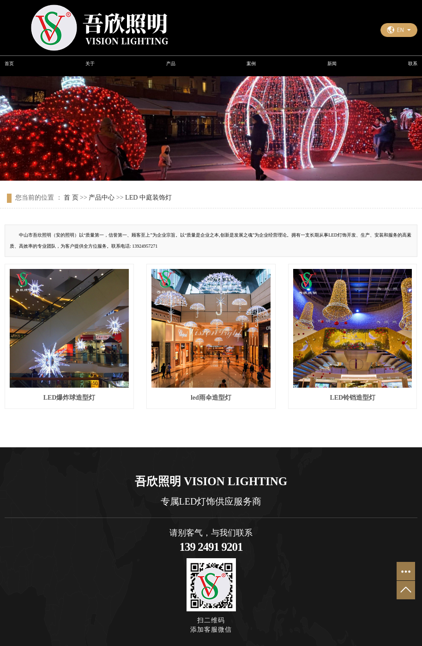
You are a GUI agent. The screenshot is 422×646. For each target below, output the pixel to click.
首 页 (71, 197)
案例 (251, 63)
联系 (412, 63)
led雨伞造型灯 (211, 397)
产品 (170, 63)
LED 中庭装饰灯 (148, 197)
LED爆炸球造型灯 (69, 397)
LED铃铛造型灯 (352, 397)
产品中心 (102, 197)
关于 (90, 63)
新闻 (332, 63)
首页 (9, 63)
